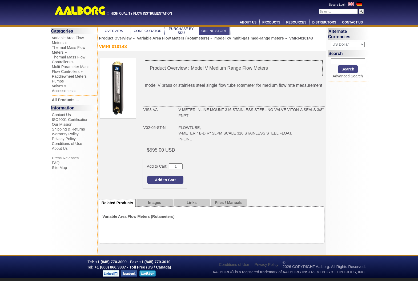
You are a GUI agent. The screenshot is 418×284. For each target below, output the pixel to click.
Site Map (59, 167)
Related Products (117, 203)
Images (154, 202)
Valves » (59, 86)
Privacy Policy (64, 139)
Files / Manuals (228, 202)
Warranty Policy (65, 134)
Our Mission (62, 124)
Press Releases (65, 158)
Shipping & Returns (68, 129)
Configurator (148, 31)
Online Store (214, 31)
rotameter (246, 85)
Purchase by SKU (181, 31)
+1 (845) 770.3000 (110, 262)
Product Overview (115, 38)
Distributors (324, 22)
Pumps (58, 81)
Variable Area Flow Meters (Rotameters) (173, 38)
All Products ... (65, 100)
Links (192, 202)
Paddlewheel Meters (69, 76)
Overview (114, 31)
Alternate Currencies (339, 34)
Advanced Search (347, 76)
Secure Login (338, 4)
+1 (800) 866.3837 (110, 267)
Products (271, 22)
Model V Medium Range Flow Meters (229, 68)
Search (335, 53)
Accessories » (64, 91)
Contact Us (352, 22)
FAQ (56, 163)
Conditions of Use (67, 143)
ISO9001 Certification (70, 119)
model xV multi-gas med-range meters (249, 38)
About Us (248, 22)
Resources (296, 22)
